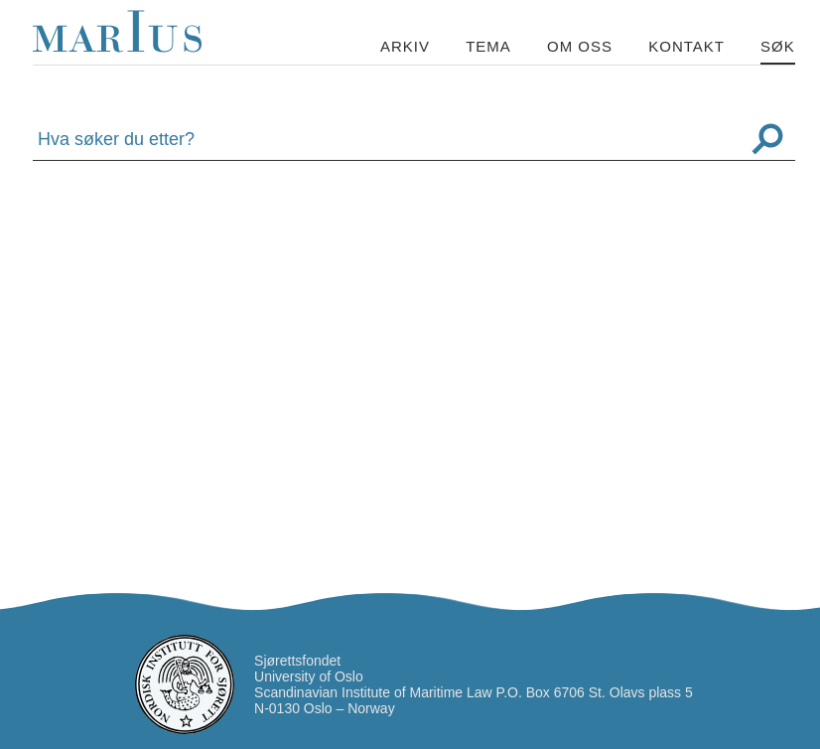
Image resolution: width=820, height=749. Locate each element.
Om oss (580, 46)
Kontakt (686, 46)
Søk (777, 46)
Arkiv (405, 46)
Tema (488, 46)
